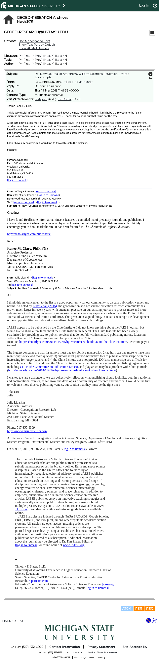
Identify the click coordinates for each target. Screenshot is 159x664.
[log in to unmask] (78, 82)
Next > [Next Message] (48, 56)
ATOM (126, 608)
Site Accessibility (135, 647)
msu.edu (77, 652)
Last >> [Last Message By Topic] (61, 60)
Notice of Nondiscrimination (103, 652)
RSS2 (149, 608)
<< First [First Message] (25, 56)
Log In (144, 5)
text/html (64, 99)
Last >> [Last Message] (61, 56)
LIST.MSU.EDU (12, 621)
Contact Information (64, 647)
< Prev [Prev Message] (36, 56)
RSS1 (138, 608)
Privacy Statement (101, 647)
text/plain (41, 99)
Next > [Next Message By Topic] (48, 60)
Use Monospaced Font (34, 41)
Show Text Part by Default (37, 44)
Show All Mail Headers (34, 48)
